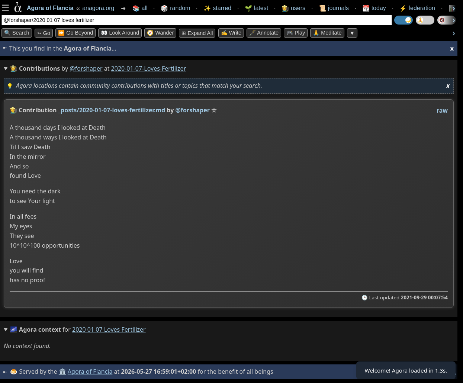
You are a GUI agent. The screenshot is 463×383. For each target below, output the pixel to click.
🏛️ (63, 371)
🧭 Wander (160, 33)
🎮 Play (295, 33)
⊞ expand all (197, 33)
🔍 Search (16, 33)
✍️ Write (231, 33)
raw (442, 110)
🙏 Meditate (327, 33)
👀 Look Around (120, 33)
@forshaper (86, 68)
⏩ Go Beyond (75, 33)
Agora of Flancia (90, 371)
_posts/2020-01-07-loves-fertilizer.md (111, 110)
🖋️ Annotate (264, 33)
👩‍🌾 (13, 110)
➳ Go (43, 33)
